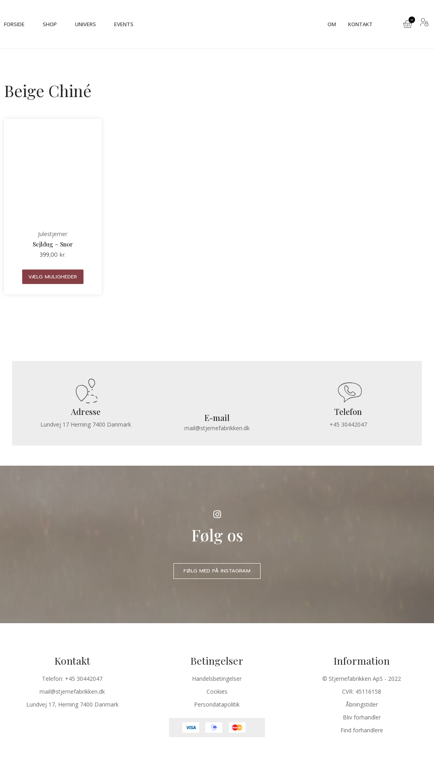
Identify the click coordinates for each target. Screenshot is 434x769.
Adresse (85, 411)
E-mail (217, 418)
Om (332, 24)
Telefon (348, 411)
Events (124, 24)
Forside (14, 24)
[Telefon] (348, 392)
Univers (85, 24)
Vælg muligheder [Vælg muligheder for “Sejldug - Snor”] (52, 276)
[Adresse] (86, 392)
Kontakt (360, 24)
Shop (50, 24)
